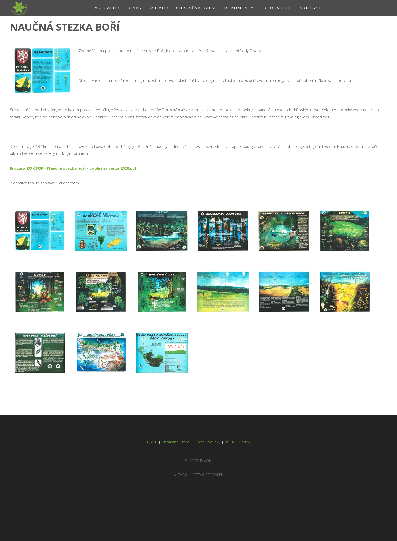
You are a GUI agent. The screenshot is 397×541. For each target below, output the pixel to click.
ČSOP (152, 442)
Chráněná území (176, 442)
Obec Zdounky (207, 442)
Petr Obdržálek (207, 474)
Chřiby (244, 442)
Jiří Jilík (230, 442)
